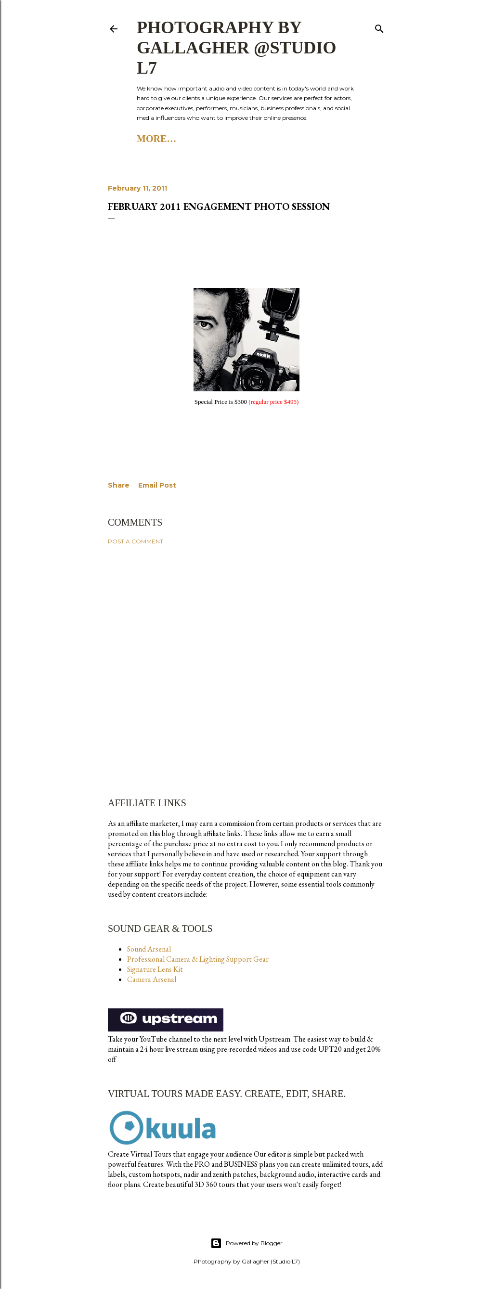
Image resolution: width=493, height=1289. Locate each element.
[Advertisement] (246, 636)
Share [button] (119, 485)
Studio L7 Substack (284, 138)
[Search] (379, 26)
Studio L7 (199, 138)
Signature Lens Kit (155, 969)
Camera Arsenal (151, 979)
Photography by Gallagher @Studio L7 (237, 47)
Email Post (157, 485)
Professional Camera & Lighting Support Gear (198, 959)
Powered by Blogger (246, 1243)
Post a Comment (135, 541)
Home (152, 138)
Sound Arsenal (149, 949)
